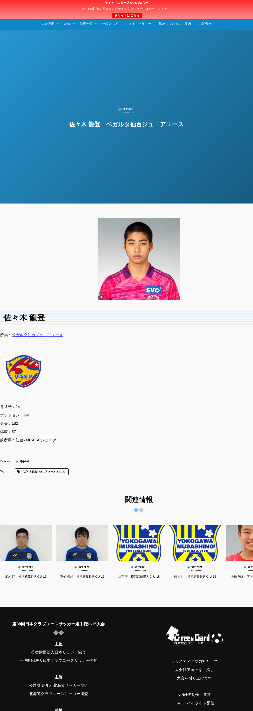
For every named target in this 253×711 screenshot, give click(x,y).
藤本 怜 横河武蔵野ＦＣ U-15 (195, 576)
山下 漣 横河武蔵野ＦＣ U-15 (139, 576)
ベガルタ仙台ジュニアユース (37, 335)
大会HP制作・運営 (194, 695)
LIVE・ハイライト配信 (194, 703)
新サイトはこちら (127, 15)
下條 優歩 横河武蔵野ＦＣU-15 (82, 576)
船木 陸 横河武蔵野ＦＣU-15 (26, 576)
